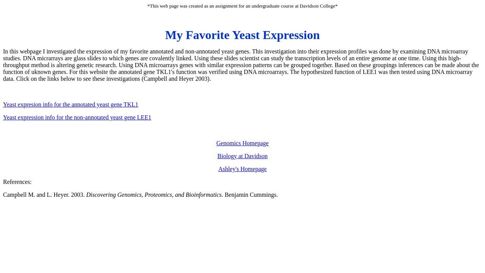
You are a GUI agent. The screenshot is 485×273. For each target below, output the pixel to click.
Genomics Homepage (242, 143)
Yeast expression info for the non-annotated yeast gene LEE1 (77, 117)
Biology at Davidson (242, 156)
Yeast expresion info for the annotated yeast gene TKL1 (70, 104)
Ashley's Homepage (242, 169)
